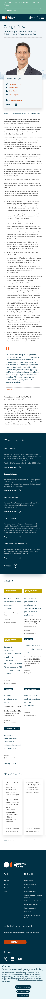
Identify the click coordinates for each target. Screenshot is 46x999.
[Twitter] (5, 959)
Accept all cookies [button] (23, 991)
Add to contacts (15, 100)
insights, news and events (28, 932)
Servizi (6, 888)
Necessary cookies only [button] (23, 987)
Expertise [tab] (20, 440)
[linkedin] (16, 105)
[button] (32, 17)
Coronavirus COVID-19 (32, 689)
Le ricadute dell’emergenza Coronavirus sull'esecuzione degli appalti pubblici (12, 741)
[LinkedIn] (12, 959)
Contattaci (27, 888)
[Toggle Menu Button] (42, 17)
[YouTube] (20, 959)
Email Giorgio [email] (13, 91)
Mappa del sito (28, 880)
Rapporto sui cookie (30, 908)
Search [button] (38, 17)
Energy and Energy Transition (10, 591)
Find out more (12, 10)
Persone (6, 880)
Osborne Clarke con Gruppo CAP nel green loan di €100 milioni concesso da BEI (33, 787)
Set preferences (23, 995)
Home (6, 113)
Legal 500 (9, 389)
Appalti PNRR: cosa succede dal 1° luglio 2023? (33, 649)
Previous (34, 840)
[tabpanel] (12, 807)
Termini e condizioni (30, 884)
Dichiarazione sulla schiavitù (32, 901)
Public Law (28, 639)
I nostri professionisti (19, 113)
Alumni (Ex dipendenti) (31, 904)
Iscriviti (15, 942)
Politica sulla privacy (30, 891)
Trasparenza (28, 911)
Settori (6, 884)
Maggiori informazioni (10, 467)
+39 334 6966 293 (15, 87)
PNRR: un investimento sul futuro (10, 699)
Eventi (5, 891)
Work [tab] (7, 440)
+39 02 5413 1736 (15, 84)
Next (40, 840)
